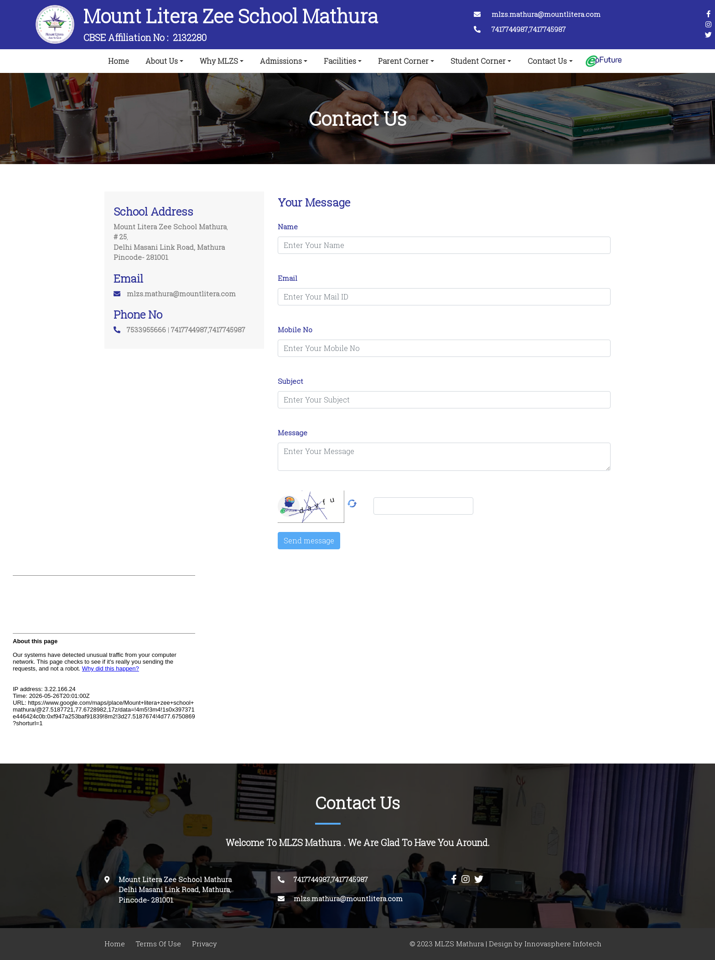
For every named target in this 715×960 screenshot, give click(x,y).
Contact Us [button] (547, 61)
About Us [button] (161, 61)
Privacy (204, 944)
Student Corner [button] (478, 61)
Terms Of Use (158, 944)
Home (120, 59)
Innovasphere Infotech (562, 944)
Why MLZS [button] (219, 61)
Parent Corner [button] (403, 61)
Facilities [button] (340, 61)
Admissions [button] (281, 61)
